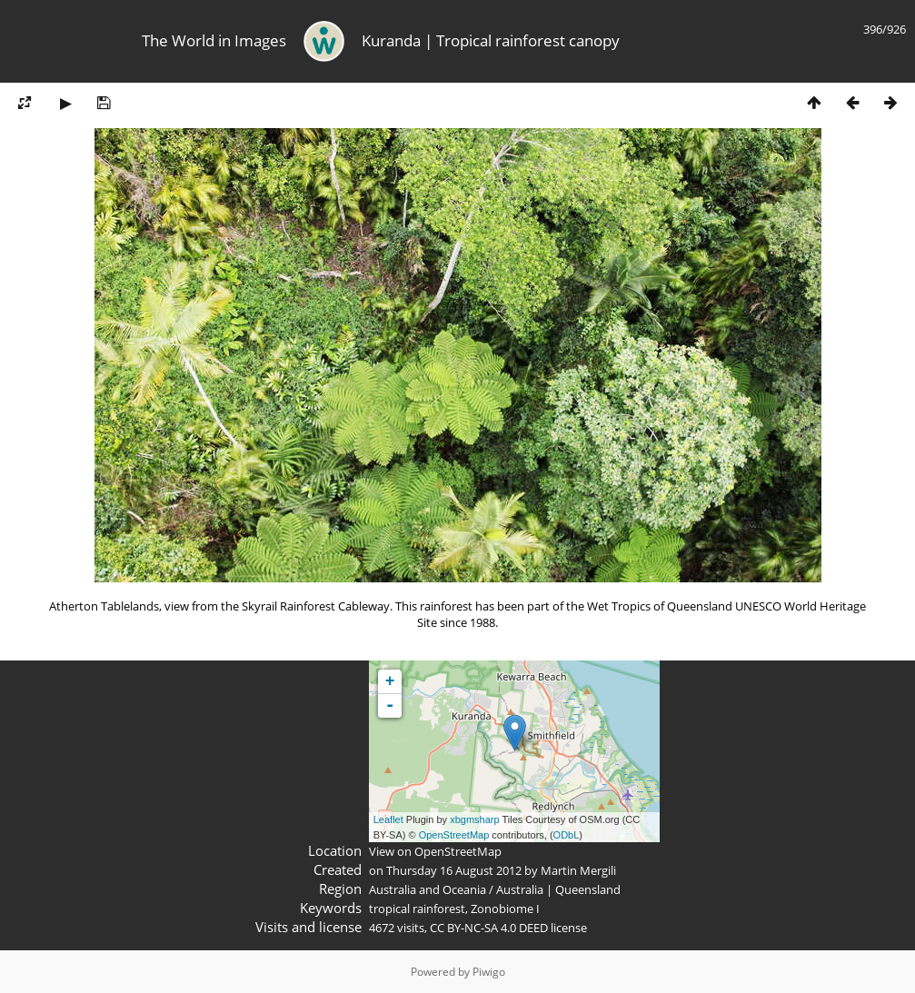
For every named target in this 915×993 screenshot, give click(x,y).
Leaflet (388, 819)
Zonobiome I (505, 908)
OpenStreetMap (454, 834)
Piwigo (488, 971)
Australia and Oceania (427, 889)
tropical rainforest (417, 908)
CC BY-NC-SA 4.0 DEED (489, 927)
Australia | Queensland (558, 889)
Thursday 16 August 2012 (454, 870)
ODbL (566, 834)
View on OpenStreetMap (435, 851)
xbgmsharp (474, 819)
